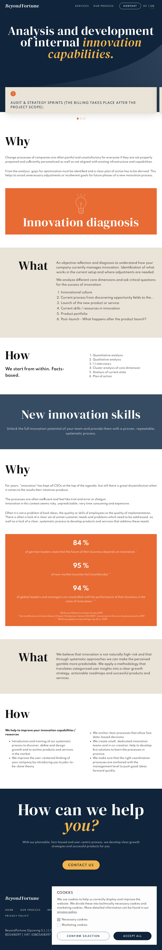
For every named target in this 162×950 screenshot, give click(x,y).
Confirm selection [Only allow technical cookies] (83, 936)
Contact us (81, 865)
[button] (78, 119)
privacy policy (67, 912)
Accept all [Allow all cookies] (132, 936)
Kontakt (130, 6)
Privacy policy (17, 916)
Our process (103, 6)
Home (9, 910)
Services (82, 6)
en (152, 6)
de (145, 6)
